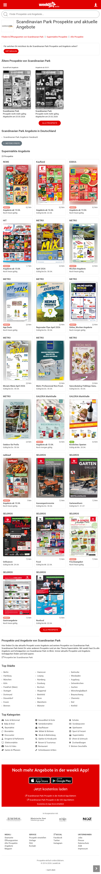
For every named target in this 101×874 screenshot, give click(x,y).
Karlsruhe (74, 672)
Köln (4, 683)
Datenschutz (83, 843)
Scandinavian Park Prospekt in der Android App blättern (50, 796)
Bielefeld (40, 694)
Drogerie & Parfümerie (13, 739)
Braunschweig (76, 694)
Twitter (57, 840)
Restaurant (41, 746)
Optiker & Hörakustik (46, 739)
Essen (5, 702)
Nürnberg (40, 679)
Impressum (83, 849)
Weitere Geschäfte (78, 746)
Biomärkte (8, 731)
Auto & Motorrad (11, 720)
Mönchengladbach (78, 691)
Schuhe (74, 720)
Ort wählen (11, 51)
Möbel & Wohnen (44, 731)
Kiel (71, 702)
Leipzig (39, 676)
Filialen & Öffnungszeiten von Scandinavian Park (23, 37)
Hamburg (6, 676)
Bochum (39, 687)
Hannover (40, 672)
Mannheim (40, 702)
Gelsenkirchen (76, 683)
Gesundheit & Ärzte (45, 720)
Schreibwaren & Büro (45, 750)
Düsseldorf (7, 698)
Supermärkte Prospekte (57, 37)
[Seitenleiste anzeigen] (96, 868)
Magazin (8, 849)
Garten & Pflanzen (11, 750)
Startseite (9, 837)
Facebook (58, 837)
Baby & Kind (8, 724)
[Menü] (5, 5)
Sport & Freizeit (77, 731)
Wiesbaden (75, 676)
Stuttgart (6, 691)
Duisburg (40, 683)
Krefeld (73, 706)
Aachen (73, 687)
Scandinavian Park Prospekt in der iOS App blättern (50, 800)
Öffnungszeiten (11, 840)
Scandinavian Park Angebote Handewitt (20, 137)
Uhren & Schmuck (78, 739)
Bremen (6, 706)
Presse (81, 840)
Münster (39, 706)
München (6, 679)
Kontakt (32, 846)
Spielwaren (75, 727)
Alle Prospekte (76, 37)
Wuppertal (40, 691)
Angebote (9, 846)
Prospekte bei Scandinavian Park (17, 657)
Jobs (80, 837)
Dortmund (7, 694)
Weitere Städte (11, 143)
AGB (80, 846)
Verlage (32, 840)
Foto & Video (9, 746)
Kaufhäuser (41, 727)
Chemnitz (74, 698)
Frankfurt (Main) (9, 687)
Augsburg (74, 679)
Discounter (8, 735)
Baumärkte (8, 727)
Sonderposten (77, 724)
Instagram (58, 843)
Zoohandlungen (77, 742)
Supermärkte (76, 735)
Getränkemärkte (43, 724)
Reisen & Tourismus (45, 742)
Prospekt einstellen (37, 837)
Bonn (38, 698)
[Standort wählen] (95, 5)
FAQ (31, 843)
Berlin (57, 7)
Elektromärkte (9, 742)
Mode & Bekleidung (45, 735)
